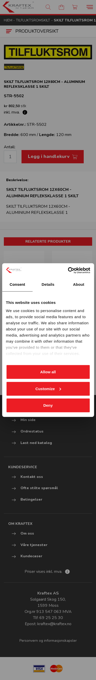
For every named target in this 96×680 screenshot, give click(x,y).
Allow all (48, 372)
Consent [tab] (17, 284)
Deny (48, 405)
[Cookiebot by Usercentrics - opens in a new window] (68, 270)
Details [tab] (48, 284)
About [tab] (78, 284)
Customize (48, 388)
